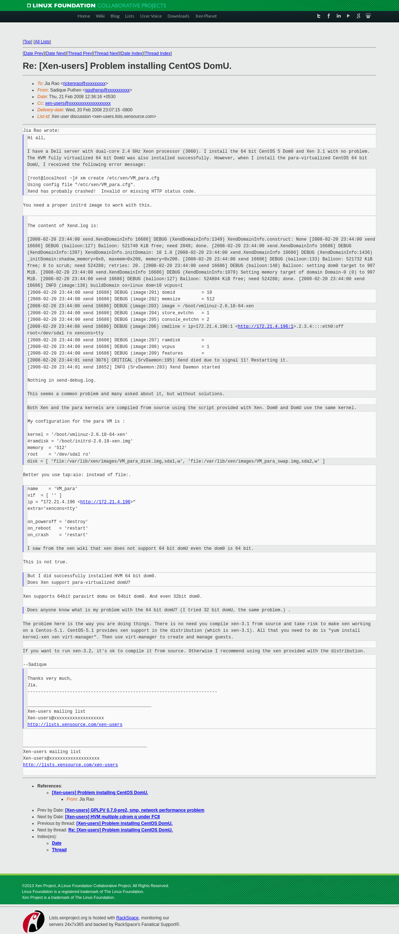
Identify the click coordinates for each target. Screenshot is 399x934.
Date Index (131, 53)
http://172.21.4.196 (105, 502)
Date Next (55, 53)
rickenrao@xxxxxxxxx (84, 83)
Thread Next (106, 53)
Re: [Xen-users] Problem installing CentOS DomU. (120, 830)
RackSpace (127, 917)
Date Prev (33, 53)
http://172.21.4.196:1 (265, 326)
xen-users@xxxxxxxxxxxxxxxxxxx (78, 103)
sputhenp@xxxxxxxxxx (107, 90)
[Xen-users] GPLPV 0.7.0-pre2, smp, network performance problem (134, 810)
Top (27, 41)
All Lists (42, 41)
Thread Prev (80, 53)
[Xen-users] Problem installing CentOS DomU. (100, 792)
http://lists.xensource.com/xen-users (74, 725)
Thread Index (158, 53)
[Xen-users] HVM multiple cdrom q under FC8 (112, 816)
